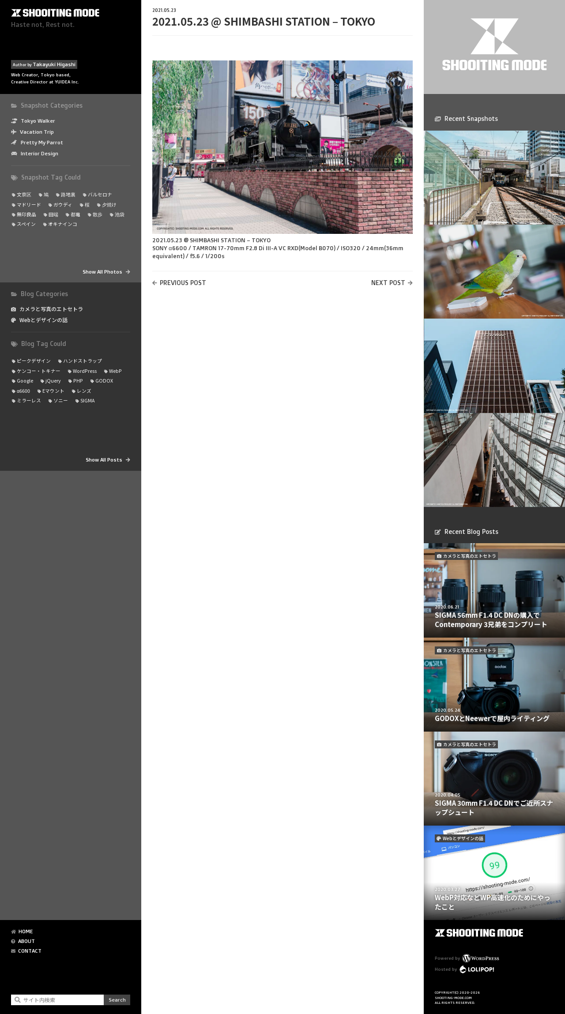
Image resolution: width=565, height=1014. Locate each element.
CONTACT (29, 951)
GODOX (104, 380)
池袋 (119, 214)
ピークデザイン (34, 360)
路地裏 (68, 194)
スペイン (26, 224)
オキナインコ (62, 224)
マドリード (29, 204)
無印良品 (26, 214)
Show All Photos (102, 271)
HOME (26, 931)
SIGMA (87, 400)
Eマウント (53, 390)
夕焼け (109, 204)
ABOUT (26, 941)
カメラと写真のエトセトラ (51, 308)
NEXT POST (388, 282)
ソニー (60, 400)
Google (25, 380)
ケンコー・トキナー (38, 371)
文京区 (24, 194)
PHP (78, 380)
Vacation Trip (37, 131)
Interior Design (39, 153)
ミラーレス (29, 400)
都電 (75, 214)
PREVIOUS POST (183, 282)
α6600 (23, 390)
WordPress (85, 371)
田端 (53, 214)
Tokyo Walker (38, 120)
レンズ (84, 390)
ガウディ (62, 204)
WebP (115, 371)
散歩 (97, 214)
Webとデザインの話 (43, 319)
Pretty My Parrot (42, 142)
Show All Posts (104, 459)
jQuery (53, 380)
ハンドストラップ (82, 360)
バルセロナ (100, 194)
